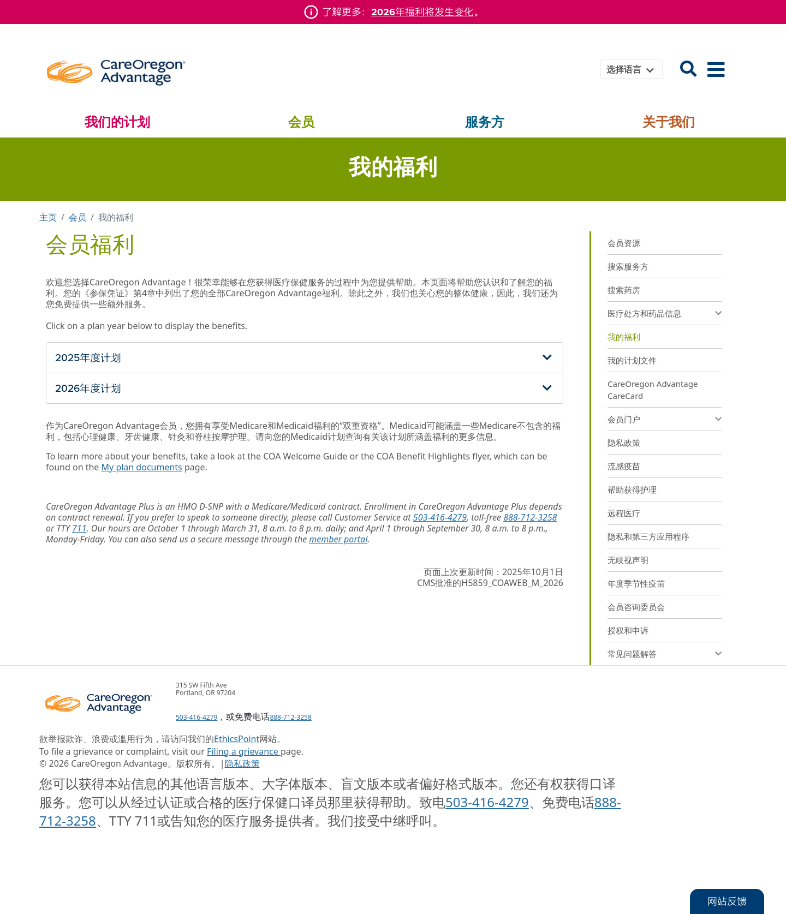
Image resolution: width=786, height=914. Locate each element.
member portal (338, 539)
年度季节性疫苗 (636, 583)
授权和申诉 (628, 630)
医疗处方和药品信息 (644, 313)
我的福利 (624, 336)
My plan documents (142, 467)
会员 (301, 121)
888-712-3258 (530, 517)
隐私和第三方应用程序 (648, 536)
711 (79, 528)
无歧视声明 (628, 559)
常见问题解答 (632, 653)
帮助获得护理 (632, 489)
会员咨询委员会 (636, 606)
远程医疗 (624, 512)
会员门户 (624, 419)
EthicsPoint (236, 739)
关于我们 (668, 121)
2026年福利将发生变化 (422, 12)
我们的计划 (117, 121)
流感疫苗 (624, 466)
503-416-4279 (440, 517)
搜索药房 (624, 289)
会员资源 (624, 242)
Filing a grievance (244, 751)
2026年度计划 (88, 388)
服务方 (484, 121)
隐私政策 (624, 442)
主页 (48, 217)
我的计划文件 (632, 360)
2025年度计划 (88, 357)
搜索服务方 (628, 266)
